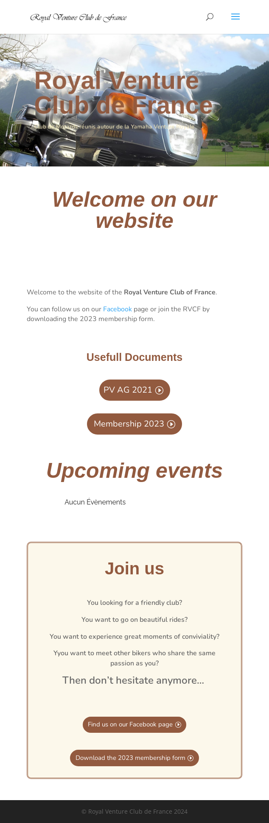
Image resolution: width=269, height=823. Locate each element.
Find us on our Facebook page (130, 724)
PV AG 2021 (128, 390)
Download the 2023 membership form (130, 758)
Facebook (117, 309)
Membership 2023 (129, 424)
